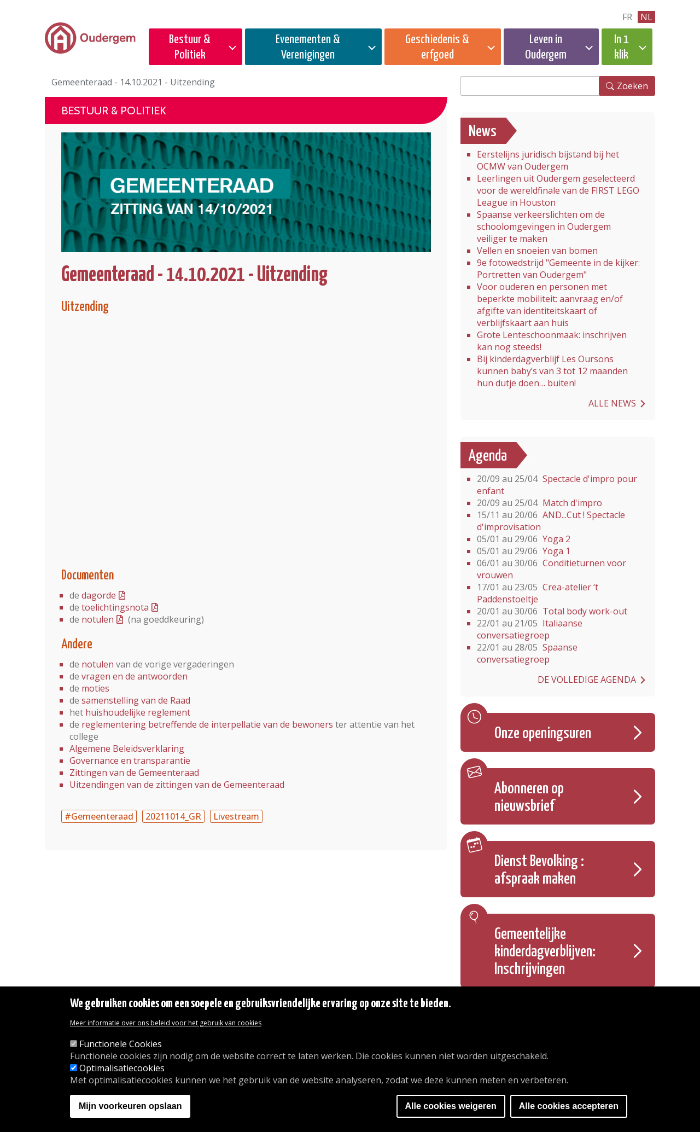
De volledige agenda (587, 680)
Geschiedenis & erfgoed (437, 47)
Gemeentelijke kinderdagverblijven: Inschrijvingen (545, 952)
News (483, 132)
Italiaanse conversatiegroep (529, 629)
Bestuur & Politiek (190, 47)
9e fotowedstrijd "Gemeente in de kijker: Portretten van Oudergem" (558, 269)
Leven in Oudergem (546, 47)
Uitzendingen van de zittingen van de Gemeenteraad (176, 785)
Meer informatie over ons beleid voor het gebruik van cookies (165, 1022)
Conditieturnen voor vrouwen (551, 569)
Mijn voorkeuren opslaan (130, 1106)
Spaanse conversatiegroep (527, 653)
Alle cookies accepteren (569, 1106)
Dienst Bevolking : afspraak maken (539, 870)
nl (646, 17)
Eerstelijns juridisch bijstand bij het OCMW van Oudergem (548, 160)
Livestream (236, 816)
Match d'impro (539, 503)
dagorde (98, 595)
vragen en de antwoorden (134, 676)
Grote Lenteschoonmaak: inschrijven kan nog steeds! (552, 341)
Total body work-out (552, 611)
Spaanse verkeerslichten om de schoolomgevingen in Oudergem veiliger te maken (544, 226)
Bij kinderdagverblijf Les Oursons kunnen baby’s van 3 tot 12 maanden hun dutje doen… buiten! (552, 371)
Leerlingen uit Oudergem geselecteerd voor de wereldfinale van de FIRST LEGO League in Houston (558, 190)
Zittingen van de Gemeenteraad (134, 773)
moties (95, 688)
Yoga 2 (523, 539)
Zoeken (632, 86)
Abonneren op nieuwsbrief (529, 797)
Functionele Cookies (120, 1044)
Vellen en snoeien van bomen (537, 251)
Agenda (488, 456)
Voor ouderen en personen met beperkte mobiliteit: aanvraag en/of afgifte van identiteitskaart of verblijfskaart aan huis (550, 305)
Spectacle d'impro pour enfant (557, 485)
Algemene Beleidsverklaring (126, 748)
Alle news (612, 403)
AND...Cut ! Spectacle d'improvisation (551, 521)
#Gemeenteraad (99, 816)
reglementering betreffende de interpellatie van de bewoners (207, 724)
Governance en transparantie (129, 760)
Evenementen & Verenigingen (308, 47)
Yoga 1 (523, 551)
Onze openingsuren (542, 733)
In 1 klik (621, 47)
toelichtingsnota (115, 607)
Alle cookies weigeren (451, 1106)
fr (627, 17)
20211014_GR (173, 816)
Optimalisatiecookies (122, 1068)
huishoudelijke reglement (137, 712)
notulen (97, 619)
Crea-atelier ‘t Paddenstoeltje (537, 593)
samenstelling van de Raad (135, 700)
